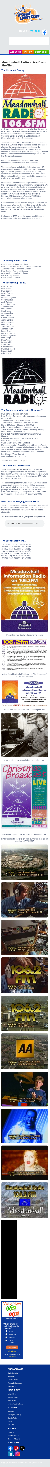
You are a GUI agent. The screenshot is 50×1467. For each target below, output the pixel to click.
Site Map (11, 1425)
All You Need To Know (15, 1404)
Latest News (12, 1394)
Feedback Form (13, 1436)
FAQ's (10, 1421)
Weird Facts (12, 1386)
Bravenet (12, 1356)
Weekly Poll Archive (15, 1383)
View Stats (12, 1351)
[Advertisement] (26, 41)
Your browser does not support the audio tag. (25, 523)
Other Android (11, 1342)
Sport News (12, 1400)
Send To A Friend (14, 1439)
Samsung (12, 1334)
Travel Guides (13, 1380)
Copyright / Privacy (14, 1415)
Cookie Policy (12, 1418)
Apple (11, 1331)
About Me (15, 52)
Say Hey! (27, 52)
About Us (11, 1411)
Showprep (11, 1376)
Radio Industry (13, 1373)
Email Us (11, 1432)
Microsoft (12, 1338)
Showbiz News (13, 1397)
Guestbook (41, 52)
